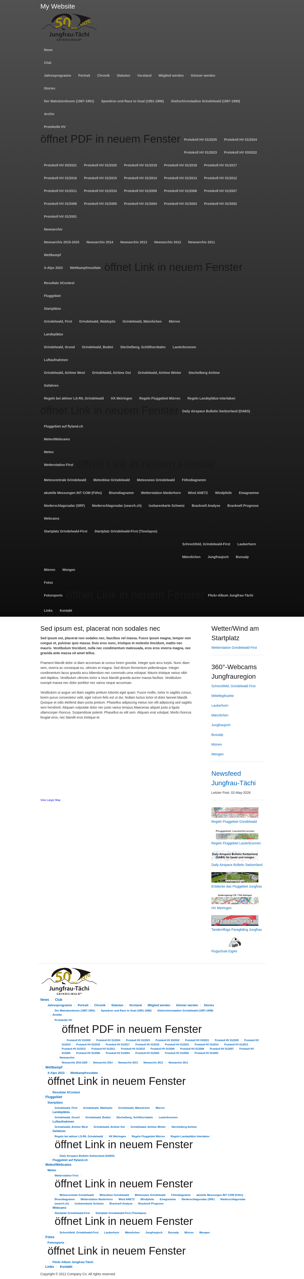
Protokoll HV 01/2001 (60, 216)
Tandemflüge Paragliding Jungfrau (236, 929)
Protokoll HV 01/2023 (200, 152)
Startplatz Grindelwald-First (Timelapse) (126, 531)
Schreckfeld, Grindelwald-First (206, 544)
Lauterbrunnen (184, 347)
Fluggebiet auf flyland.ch (63, 426)
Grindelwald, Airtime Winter (159, 373)
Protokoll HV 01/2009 (140, 191)
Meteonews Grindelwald (156, 480)
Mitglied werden (171, 75)
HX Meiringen (121, 398)
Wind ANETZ (198, 493)
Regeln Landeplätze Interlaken (211, 398)
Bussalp (242, 557)
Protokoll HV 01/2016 (60, 178)
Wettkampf (52, 255)
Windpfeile (223, 493)
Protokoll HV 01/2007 (220, 191)
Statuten (123, 75)
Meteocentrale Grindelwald (65, 480)
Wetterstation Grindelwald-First (234, 647)
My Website (57, 6)
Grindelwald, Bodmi (97, 347)
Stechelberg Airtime (204, 373)
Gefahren (51, 385)
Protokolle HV (55, 127)
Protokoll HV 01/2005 (100, 204)
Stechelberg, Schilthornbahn (143, 347)
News (48, 50)
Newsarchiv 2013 (133, 242)
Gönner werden (203, 75)
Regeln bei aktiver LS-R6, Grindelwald (74, 398)
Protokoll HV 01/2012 (220, 178)
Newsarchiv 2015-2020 (61, 242)
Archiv (49, 114)
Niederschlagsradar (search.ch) (117, 506)
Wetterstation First (58, 465)
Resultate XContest (59, 283)
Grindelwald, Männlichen (142, 321)
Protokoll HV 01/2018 (180, 165)
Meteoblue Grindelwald (111, 480)
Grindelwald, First (58, 321)
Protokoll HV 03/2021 (60, 165)
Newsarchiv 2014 (99, 242)
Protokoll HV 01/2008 (180, 191)
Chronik (103, 75)
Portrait (84, 75)
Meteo (48, 452)
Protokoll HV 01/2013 (180, 178)
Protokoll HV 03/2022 (240, 152)
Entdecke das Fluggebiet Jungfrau (236, 886)
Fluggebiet (52, 296)
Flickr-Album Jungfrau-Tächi (230, 595)
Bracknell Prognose (243, 506)
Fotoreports (53, 595)
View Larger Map (50, 800)
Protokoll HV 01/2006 (60, 204)
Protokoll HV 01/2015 (100, 178)
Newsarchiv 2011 (201, 242)
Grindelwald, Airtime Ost (111, 373)
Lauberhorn (246, 544)
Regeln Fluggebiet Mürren (159, 398)
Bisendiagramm (121, 493)
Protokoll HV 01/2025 (200, 139)
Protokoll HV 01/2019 (140, 165)
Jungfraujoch (218, 557)
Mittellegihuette (222, 696)
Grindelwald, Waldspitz (97, 321)
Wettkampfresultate (85, 268)
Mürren (174, 321)
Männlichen (191, 557)
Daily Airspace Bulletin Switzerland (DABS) (216, 411)
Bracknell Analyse (206, 506)
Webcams (51, 518)
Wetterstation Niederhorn (161, 493)
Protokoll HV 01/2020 (100, 165)
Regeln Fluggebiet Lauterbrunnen (236, 843)
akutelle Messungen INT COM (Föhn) (73, 493)
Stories (49, 88)
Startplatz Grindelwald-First (65, 531)
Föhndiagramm (194, 480)
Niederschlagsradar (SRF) (64, 506)
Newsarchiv (53, 229)
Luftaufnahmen (56, 360)
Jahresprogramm (57, 75)
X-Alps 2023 (53, 268)
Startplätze (52, 308)
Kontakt (66, 610)
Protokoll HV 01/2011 (60, 191)
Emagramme (249, 493)
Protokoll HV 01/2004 (140, 204)
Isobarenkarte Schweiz (167, 506)
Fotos (48, 582)
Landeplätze (53, 334)
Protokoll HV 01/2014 (140, 178)
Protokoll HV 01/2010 (100, 191)
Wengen (68, 570)
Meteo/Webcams (57, 439)
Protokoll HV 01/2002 (220, 204)
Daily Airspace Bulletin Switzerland (236, 865)
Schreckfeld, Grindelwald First (233, 686)
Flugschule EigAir (224, 951)
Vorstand (144, 75)
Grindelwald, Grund (59, 347)
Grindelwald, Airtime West (64, 373)
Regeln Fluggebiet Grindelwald (234, 821)
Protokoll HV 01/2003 (180, 204)
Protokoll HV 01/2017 (220, 165)
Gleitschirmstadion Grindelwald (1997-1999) (205, 101)
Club (47, 63)
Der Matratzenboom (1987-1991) (69, 101)
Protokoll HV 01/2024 (240, 139)
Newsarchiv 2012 (167, 242)
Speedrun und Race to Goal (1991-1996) (132, 101)
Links (48, 610)
